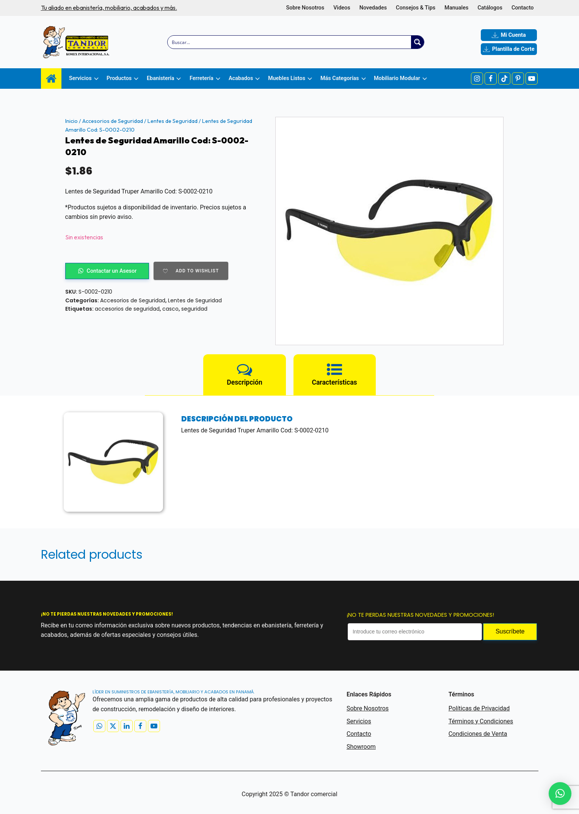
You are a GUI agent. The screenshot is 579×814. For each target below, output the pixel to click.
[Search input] (289, 42)
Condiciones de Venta (478, 733)
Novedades (373, 8)
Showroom (361, 746)
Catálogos (489, 8)
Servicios (359, 721)
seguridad (194, 309)
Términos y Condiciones (481, 721)
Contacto (523, 8)
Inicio (71, 121)
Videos (341, 8)
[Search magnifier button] (417, 42)
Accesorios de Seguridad (112, 121)
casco (170, 309)
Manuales (456, 8)
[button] (560, 793)
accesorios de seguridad (127, 309)
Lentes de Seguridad (172, 121)
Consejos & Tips (415, 8)
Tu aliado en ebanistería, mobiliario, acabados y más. (109, 7)
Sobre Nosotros (305, 8)
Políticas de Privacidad (479, 708)
